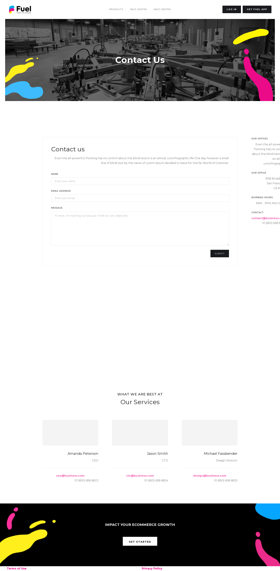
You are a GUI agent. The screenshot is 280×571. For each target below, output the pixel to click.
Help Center (138, 9)
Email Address (61, 191)
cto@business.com (140, 475)
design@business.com (209, 475)
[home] (20, 9)
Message (57, 208)
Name (54, 174)
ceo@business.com (70, 475)
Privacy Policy (152, 568)
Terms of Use (17, 568)
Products (116, 9)
